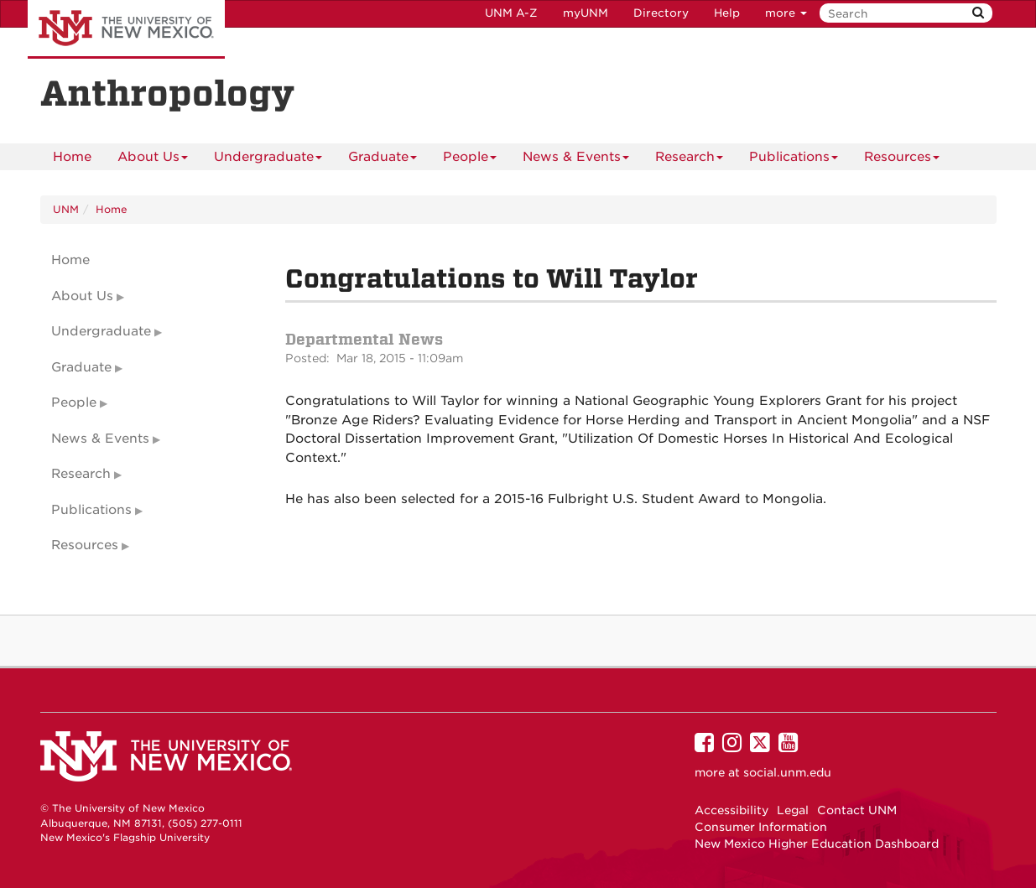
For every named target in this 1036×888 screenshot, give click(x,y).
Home (72, 156)
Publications (793, 159)
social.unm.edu (787, 772)
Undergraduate (268, 159)
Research (689, 159)
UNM (66, 209)
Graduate (382, 159)
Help (727, 13)
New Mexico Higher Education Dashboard (817, 843)
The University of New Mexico (126, 29)
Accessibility (731, 810)
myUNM (585, 13)
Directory (661, 13)
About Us (152, 159)
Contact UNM (857, 810)
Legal (793, 810)
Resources (902, 159)
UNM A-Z (511, 13)
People (470, 159)
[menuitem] (72, 156)
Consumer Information (761, 826)
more (786, 13)
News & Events (576, 159)
